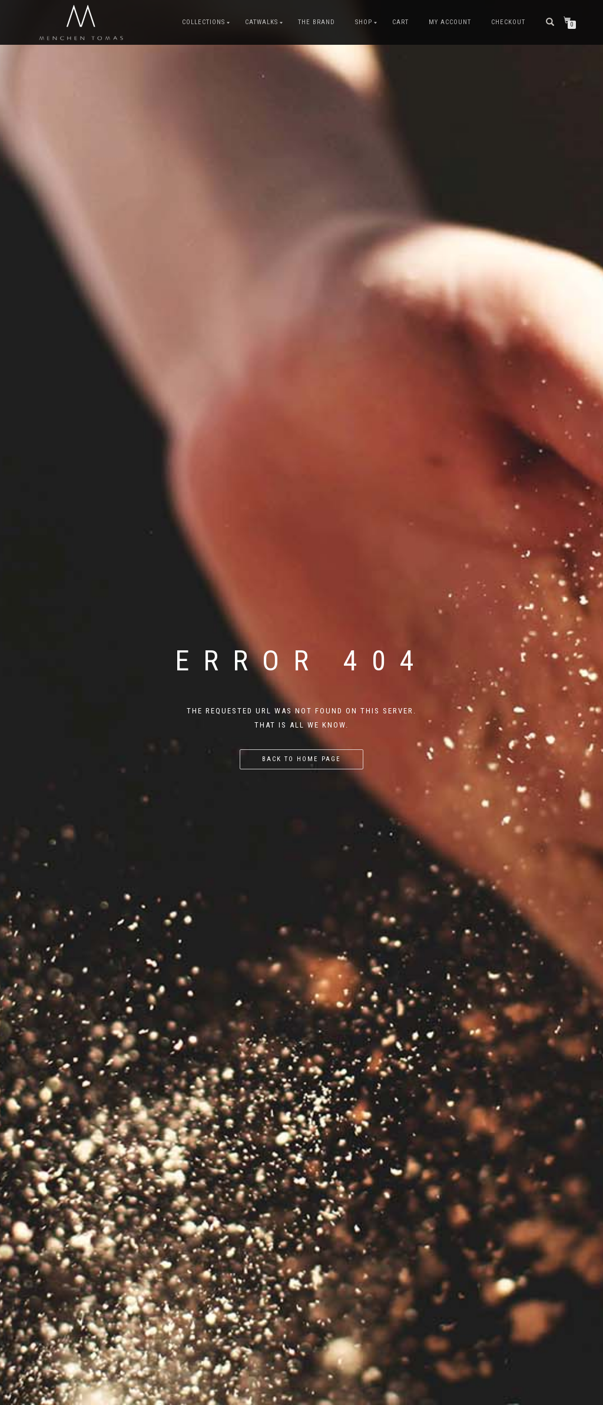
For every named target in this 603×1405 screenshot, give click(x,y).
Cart (400, 22)
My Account (450, 22)
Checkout (508, 22)
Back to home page (301, 759)
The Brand (316, 22)
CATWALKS (261, 22)
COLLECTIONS (203, 22)
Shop (363, 22)
